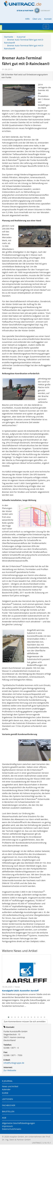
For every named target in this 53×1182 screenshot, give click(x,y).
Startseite (8, 36)
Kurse (5, 1093)
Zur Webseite (10, 1070)
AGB (4, 1117)
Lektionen (7, 1099)
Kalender (6, 1089)
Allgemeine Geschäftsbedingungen (18, 1123)
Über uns (37, 18)
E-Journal (21, 36)
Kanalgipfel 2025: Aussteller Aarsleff (20, 990)
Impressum (7, 1126)
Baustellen (8, 1111)
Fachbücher (8, 1105)
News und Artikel (10, 1086)
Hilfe (27, 18)
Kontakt (48, 18)
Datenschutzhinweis (11, 1129)
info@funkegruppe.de (14, 1062)
